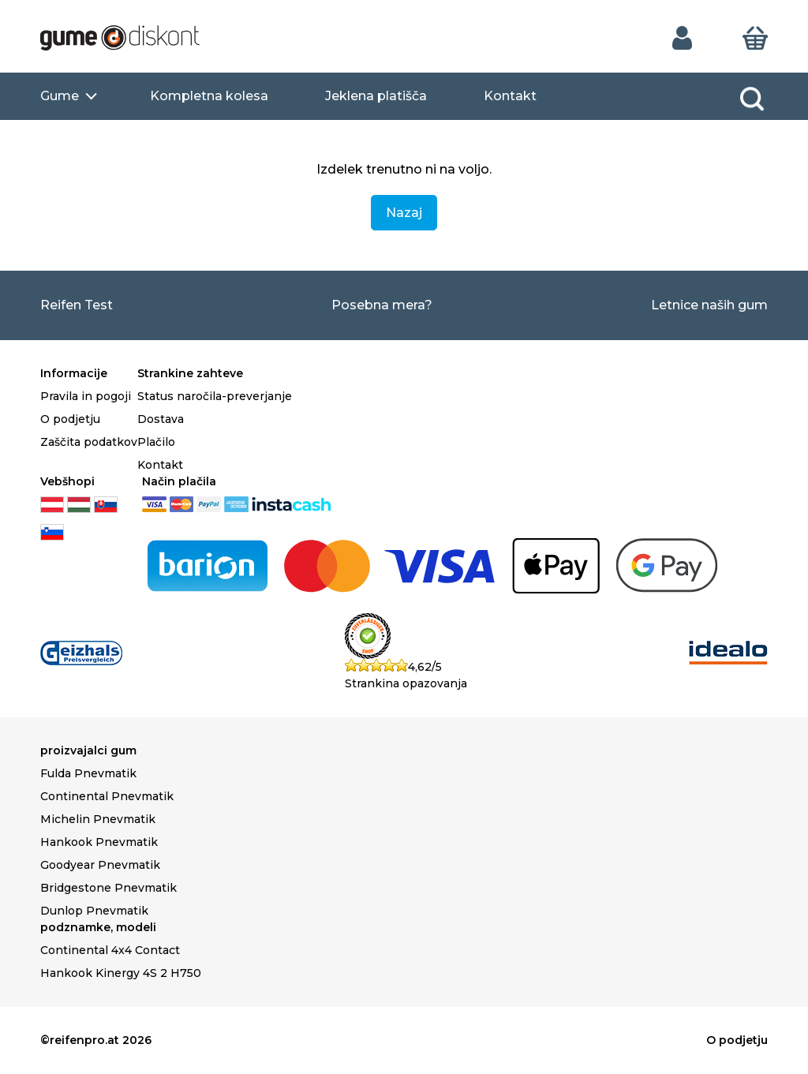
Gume (59, 95)
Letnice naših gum (709, 305)
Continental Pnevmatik (107, 796)
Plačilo (156, 442)
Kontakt (510, 95)
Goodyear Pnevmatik (100, 865)
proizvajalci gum (88, 750)
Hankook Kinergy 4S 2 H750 (120, 973)
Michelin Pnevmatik (97, 819)
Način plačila (179, 481)
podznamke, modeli (98, 927)
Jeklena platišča (376, 95)
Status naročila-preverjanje (214, 396)
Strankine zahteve (190, 373)
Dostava (160, 419)
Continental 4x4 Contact (110, 950)
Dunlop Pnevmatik (94, 911)
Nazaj (404, 212)
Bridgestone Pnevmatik (108, 888)
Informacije (73, 373)
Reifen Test (76, 305)
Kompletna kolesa (209, 95)
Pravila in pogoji (85, 396)
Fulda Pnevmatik (88, 773)
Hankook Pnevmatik (99, 842)
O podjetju (70, 419)
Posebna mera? (381, 305)
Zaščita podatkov (88, 442)
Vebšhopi (67, 481)
